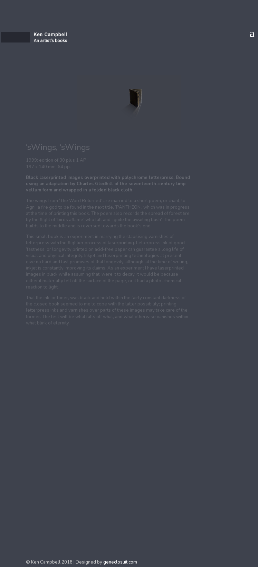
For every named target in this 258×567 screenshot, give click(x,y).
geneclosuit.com (120, 562)
